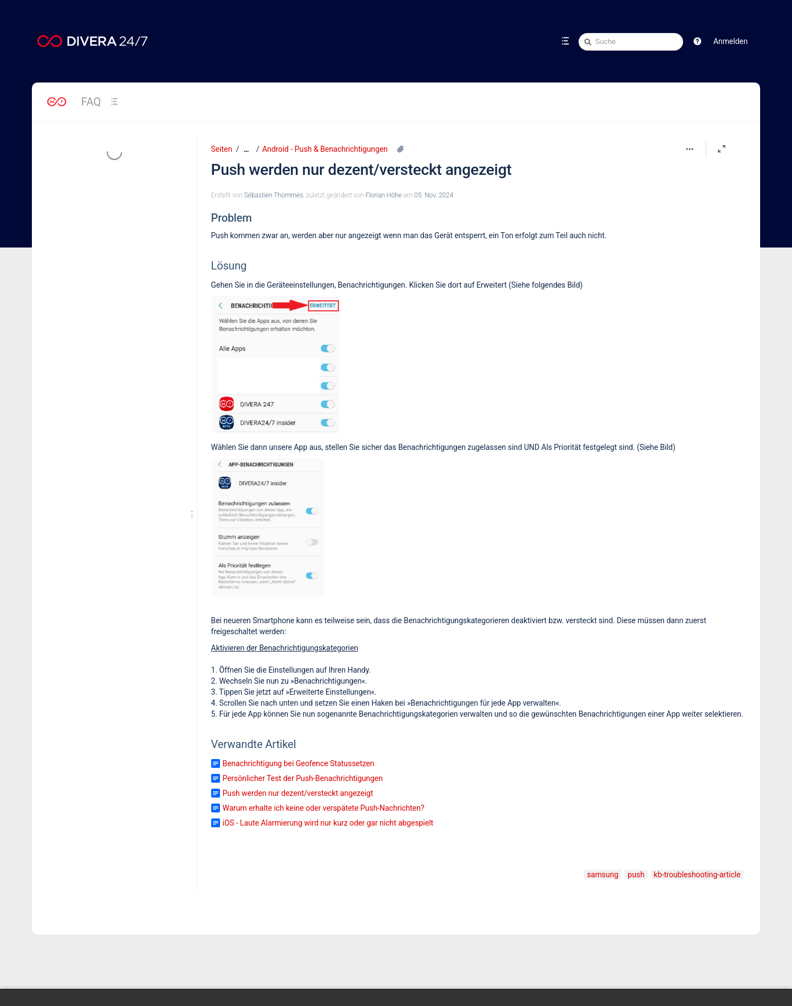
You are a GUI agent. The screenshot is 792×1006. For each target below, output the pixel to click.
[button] (697, 41)
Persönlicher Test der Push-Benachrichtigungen (303, 778)
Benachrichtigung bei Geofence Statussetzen (299, 763)
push (636, 874)
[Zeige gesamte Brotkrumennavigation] (246, 149)
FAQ (91, 101)
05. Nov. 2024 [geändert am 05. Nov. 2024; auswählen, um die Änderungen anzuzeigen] (433, 195)
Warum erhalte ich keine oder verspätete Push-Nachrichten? (324, 808)
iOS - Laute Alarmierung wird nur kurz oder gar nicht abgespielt (328, 822)
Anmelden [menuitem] (730, 41)
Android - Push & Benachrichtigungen (325, 149)
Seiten (221, 149)
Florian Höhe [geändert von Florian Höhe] (383, 195)
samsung (602, 874)
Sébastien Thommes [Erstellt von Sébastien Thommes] (273, 195)
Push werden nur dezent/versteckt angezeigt (361, 170)
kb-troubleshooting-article (697, 874)
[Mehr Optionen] (689, 149)
